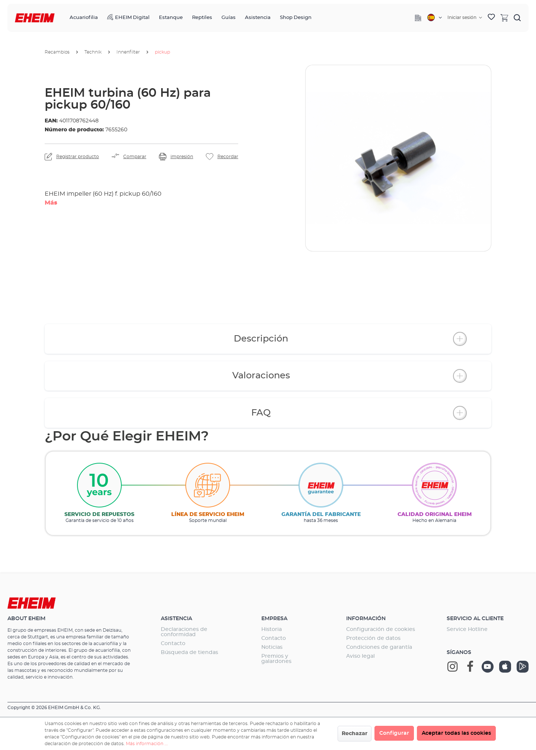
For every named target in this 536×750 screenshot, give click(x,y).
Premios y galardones (276, 659)
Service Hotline (467, 629)
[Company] (418, 18)
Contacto (173, 643)
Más (51, 203)
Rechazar (354, 733)
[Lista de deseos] (491, 18)
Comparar (134, 156)
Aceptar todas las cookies (456, 733)
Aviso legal (360, 656)
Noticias (272, 647)
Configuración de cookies (380, 629)
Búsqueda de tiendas (189, 652)
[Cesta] (504, 17)
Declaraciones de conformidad (184, 632)
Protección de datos (373, 638)
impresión (181, 156)
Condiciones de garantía (379, 647)
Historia (271, 629)
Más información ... (147, 743)
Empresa (274, 618)
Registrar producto (77, 156)
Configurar (394, 733)
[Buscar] (517, 17)
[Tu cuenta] (465, 17)
